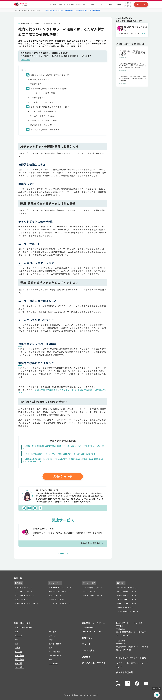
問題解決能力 (36, 84)
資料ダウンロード (62, 476)
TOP (15, 10)
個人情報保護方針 (124, 672)
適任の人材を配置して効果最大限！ (46, 130)
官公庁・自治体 (55, 643)
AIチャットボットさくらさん (60, 587)
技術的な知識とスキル (39, 79)
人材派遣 (18, 651)
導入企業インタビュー (92, 631)
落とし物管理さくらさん (127, 591)
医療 (16, 643)
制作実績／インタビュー (93, 623)
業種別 (78, 4)
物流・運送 (19, 667)
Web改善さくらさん (57, 599)
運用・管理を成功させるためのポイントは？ (50, 107)
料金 (85, 4)
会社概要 (118, 4)
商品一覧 (53, 4)
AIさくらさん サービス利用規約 (131, 657)
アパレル (52, 635)
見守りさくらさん (22, 599)
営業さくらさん (55, 595)
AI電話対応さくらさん (23, 587)
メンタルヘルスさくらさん (59, 603)
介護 (16, 631)
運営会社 (86, 656)
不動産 (17, 647)
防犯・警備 (19, 655)
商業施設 (18, 663)
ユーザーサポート (37, 98)
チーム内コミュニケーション (42, 102)
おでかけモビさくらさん (127, 599)
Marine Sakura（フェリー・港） (27, 603)
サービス (52, 631)
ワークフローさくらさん (127, 603)
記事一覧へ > (63, 553)
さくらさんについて (105, 4)
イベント (18, 635)
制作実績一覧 (88, 627)
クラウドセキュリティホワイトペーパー (132, 665)
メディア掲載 (88, 650)
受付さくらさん (89, 591)
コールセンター (55, 655)
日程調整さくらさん (125, 607)
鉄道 (51, 659)
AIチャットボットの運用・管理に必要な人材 (50, 75)
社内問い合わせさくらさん (31, 10)
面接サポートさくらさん (127, 595)
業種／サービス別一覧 (23, 627)
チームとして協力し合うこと (42, 116)
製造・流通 (19, 659)
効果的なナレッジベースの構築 (43, 120)
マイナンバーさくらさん (92, 595)
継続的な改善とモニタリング (42, 125)
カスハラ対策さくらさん (24, 595)
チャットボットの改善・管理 (42, 93)
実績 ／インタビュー (66, 4)
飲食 (51, 639)
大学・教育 (53, 663)
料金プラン (87, 637)
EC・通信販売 (54, 651)
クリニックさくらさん (23, 591)
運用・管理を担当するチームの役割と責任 (49, 89)
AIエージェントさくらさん (127, 587)
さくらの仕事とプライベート (95, 663)
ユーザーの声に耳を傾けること (43, 111)
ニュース (92, 4)
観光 (16, 639)
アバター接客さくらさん (92, 587)
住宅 (51, 647)
